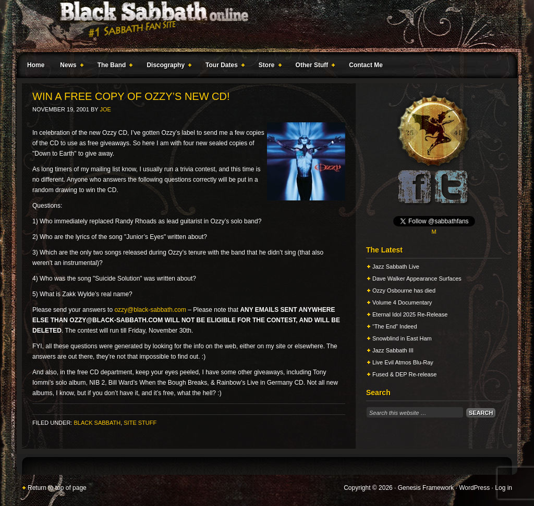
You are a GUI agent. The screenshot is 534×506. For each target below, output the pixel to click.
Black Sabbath (97, 423)
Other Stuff (313, 66)
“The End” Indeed (394, 326)
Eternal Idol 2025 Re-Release (409, 314)
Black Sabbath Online (262, 26)
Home (35, 65)
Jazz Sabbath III (393, 350)
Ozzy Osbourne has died (403, 290)
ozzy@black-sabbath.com (150, 309)
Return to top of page (57, 487)
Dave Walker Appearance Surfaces (417, 278)
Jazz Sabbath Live (395, 266)
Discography (166, 66)
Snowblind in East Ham (402, 338)
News (69, 66)
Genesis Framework (426, 487)
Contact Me (366, 65)
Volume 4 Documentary (402, 302)
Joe (105, 109)
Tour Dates (223, 66)
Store (268, 66)
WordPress (474, 487)
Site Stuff (140, 423)
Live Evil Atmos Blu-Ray (402, 362)
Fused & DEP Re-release (404, 374)
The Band (113, 66)
